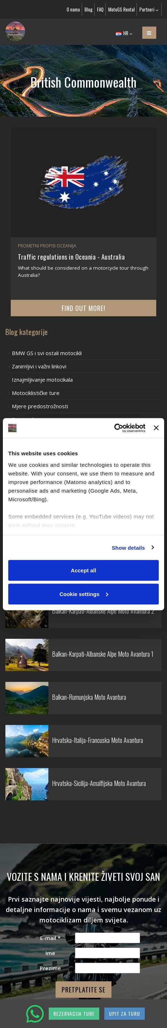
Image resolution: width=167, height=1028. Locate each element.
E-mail (50, 937)
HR (124, 33)
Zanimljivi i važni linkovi (39, 366)
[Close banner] (156, 428)
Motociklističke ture (35, 392)
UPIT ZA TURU (124, 1013)
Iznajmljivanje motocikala (42, 379)
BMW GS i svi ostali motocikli (47, 353)
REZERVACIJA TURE (74, 1013)
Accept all (83, 570)
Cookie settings (83, 594)
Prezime (50, 968)
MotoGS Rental (121, 9)
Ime (50, 953)
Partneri (148, 9)
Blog (88, 9)
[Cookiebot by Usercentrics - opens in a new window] (114, 428)
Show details (128, 547)
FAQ (100, 9)
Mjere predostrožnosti (40, 406)
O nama (73, 9)
